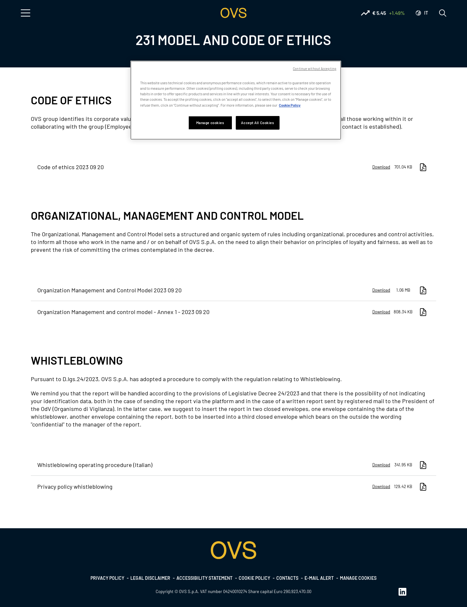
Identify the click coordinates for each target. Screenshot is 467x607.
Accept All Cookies (257, 123)
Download (381, 166)
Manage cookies (358, 578)
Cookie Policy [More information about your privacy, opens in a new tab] (290, 105)
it (426, 13)
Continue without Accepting (314, 68)
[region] (235, 100)
